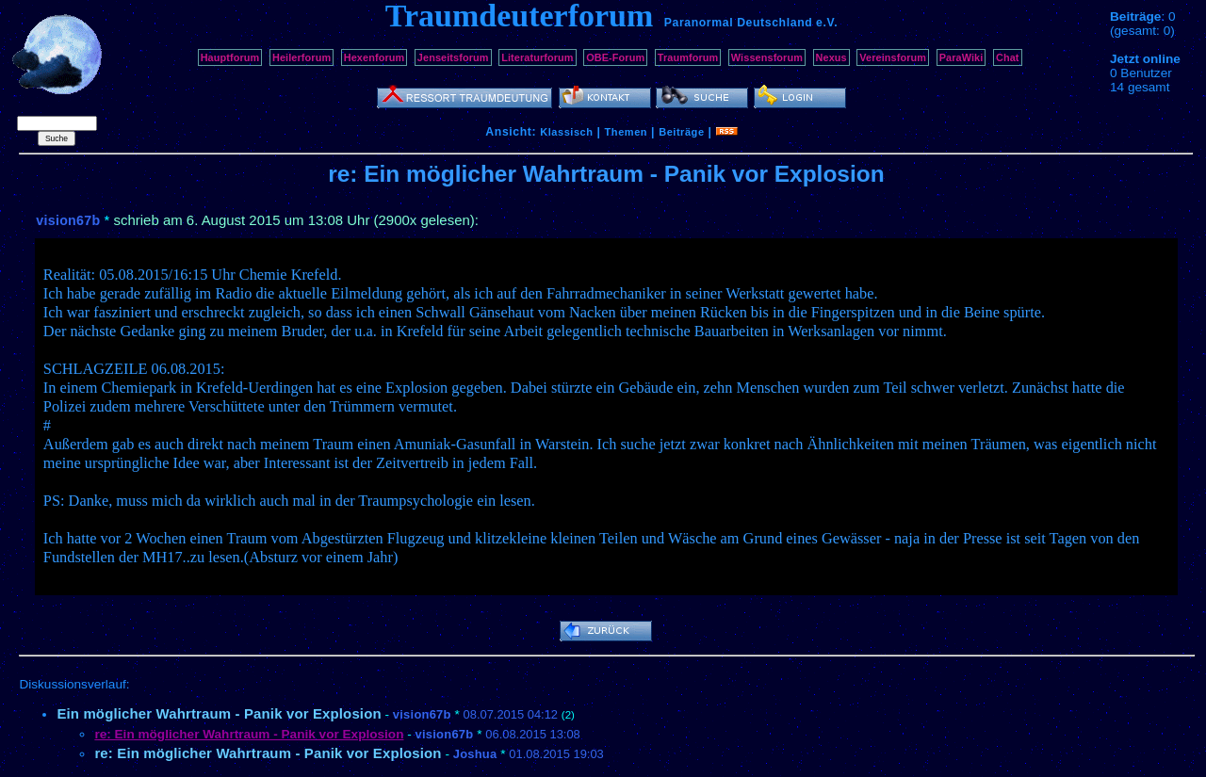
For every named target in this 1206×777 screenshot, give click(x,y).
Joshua (475, 754)
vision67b (68, 220)
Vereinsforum (892, 57)
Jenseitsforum (453, 57)
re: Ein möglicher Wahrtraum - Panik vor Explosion (267, 753)
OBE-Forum (615, 57)
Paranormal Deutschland (738, 22)
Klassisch (566, 132)
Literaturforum (537, 57)
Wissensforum (767, 57)
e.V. (827, 22)
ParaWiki (961, 57)
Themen (626, 132)
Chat (1007, 57)
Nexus (831, 57)
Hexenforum (374, 57)
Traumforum (688, 57)
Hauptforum (230, 57)
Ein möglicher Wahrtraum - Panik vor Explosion (219, 713)
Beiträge (681, 132)
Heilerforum (301, 57)
